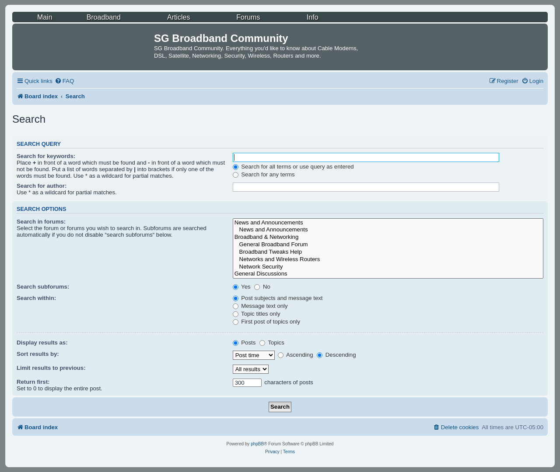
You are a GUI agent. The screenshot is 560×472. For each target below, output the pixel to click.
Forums (248, 17)
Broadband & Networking (388, 237)
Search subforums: (43, 286)
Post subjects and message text (278, 298)
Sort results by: (38, 354)
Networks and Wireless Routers (388, 259)
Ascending (295, 354)
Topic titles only (256, 313)
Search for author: (41, 186)
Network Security (388, 267)
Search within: (36, 298)
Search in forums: (41, 221)
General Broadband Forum (388, 244)
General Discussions (388, 274)
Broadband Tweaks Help (388, 252)
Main (44, 17)
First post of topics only (267, 321)
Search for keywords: (46, 156)
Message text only (260, 306)
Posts (244, 342)
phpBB (257, 443)
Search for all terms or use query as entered (293, 166)
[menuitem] (64, 81)
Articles (178, 17)
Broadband (104, 17)
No (262, 286)
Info (312, 17)
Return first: (33, 382)
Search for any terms (264, 174)
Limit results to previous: (51, 368)
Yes (242, 286)
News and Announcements (388, 223)
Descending (336, 354)
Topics (271, 342)
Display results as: (42, 342)
